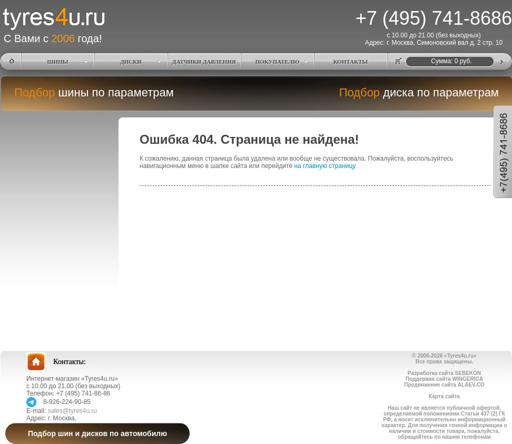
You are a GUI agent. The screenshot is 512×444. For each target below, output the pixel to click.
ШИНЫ (57, 61)
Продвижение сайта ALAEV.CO (444, 385)
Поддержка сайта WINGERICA (444, 379)
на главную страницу (325, 166)
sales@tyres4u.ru (72, 411)
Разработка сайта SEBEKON (444, 373)
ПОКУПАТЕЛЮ (277, 61)
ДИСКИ (131, 61)
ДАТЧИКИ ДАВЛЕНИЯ (204, 61)
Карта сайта (444, 396)
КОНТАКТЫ (350, 61)
